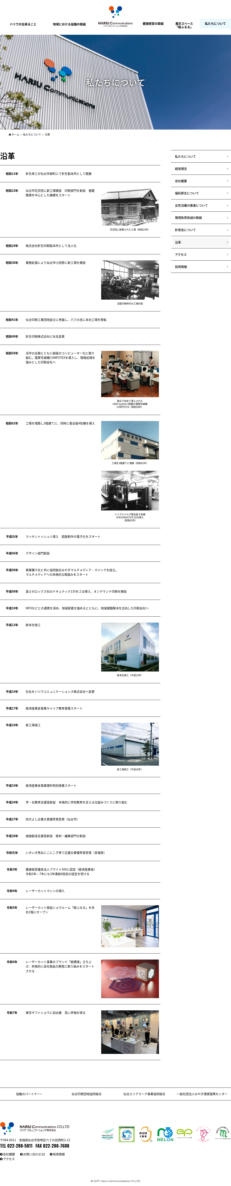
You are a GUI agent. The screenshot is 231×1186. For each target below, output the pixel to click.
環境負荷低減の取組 (188, 217)
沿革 (178, 242)
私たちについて (215, 23)
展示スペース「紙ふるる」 (184, 25)
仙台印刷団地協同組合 (87, 1094)
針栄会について (185, 230)
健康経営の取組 (153, 23)
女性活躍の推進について (191, 205)
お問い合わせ (34, 1154)
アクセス (181, 254)
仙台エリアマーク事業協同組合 (144, 1094)
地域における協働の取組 (69, 24)
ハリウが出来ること (23, 24)
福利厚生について (187, 193)
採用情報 (181, 266)
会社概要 (181, 181)
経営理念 (181, 168)
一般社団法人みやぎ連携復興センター (202, 1094)
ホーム (14, 134)
